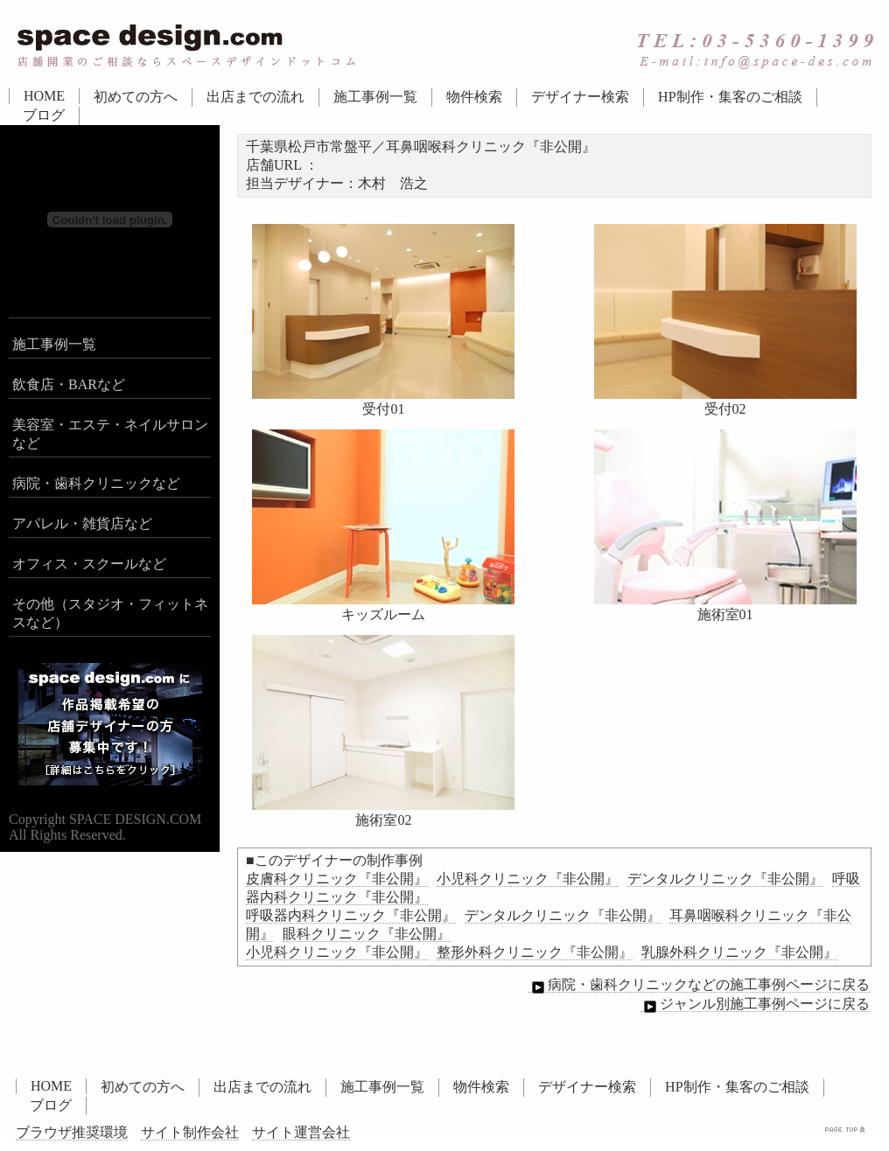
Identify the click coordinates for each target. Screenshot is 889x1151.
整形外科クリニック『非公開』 (535, 952)
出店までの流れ (255, 96)
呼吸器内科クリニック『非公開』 (351, 915)
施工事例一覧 (375, 96)
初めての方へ (136, 96)
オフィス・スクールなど (89, 563)
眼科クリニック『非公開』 (367, 933)
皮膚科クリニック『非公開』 (337, 878)
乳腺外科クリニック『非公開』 (739, 952)
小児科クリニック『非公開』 (528, 878)
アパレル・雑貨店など (82, 523)
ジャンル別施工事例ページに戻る (755, 1004)
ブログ (44, 115)
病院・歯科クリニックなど (96, 483)
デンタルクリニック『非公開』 (725, 878)
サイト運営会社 (301, 1132)
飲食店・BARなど (68, 384)
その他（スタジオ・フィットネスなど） (110, 613)
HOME (44, 95)
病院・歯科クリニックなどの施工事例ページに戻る (699, 985)
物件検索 (474, 96)
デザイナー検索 (580, 96)
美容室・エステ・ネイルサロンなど (110, 433)
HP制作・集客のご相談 (730, 96)
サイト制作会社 (190, 1132)
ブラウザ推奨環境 (72, 1132)
